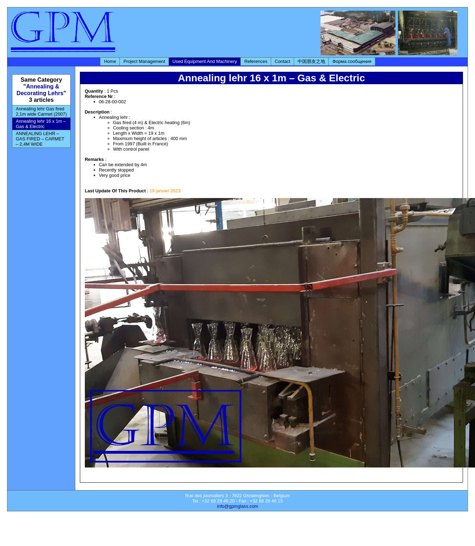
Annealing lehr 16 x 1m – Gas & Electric (41, 123)
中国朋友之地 (311, 61)
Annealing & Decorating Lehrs (40, 89)
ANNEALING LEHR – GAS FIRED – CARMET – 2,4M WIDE (40, 139)
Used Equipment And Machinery (204, 61)
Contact (282, 61)
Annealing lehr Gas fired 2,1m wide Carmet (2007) (41, 111)
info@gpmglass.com (237, 506)
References (255, 61)
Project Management (144, 61)
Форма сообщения (351, 61)
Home (110, 61)
